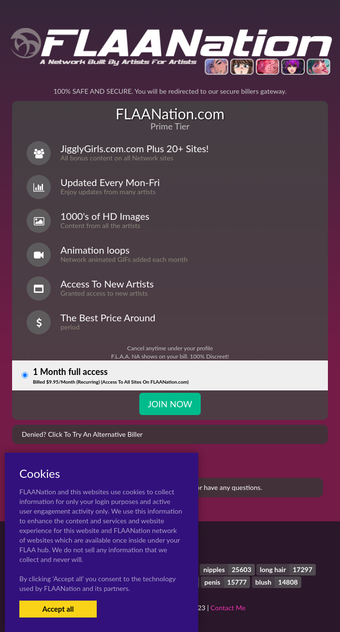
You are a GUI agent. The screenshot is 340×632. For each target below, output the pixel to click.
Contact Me (227, 607)
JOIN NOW (170, 404)
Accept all (58, 608)
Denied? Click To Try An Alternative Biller (82, 434)
